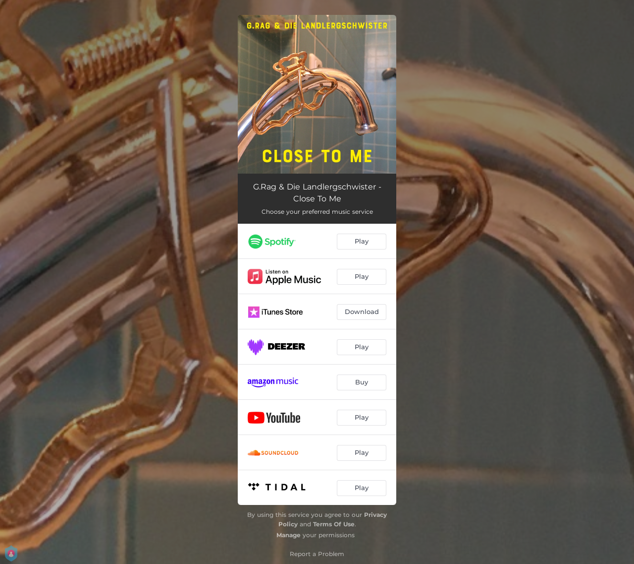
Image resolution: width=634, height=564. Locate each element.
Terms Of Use (334, 524)
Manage (288, 535)
